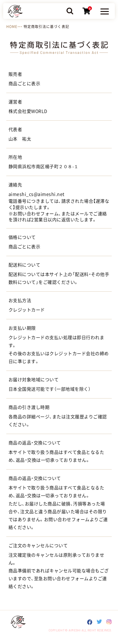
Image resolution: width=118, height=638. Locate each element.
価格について (22, 237)
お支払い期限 (22, 328)
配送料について (24, 265)
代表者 (15, 129)
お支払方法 (19, 300)
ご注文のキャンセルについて (38, 545)
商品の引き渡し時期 (28, 407)
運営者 (15, 102)
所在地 (15, 157)
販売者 (15, 74)
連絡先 (15, 185)
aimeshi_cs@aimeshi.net (36, 194)
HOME (11, 26)
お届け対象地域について (33, 379)
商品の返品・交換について (34, 443)
